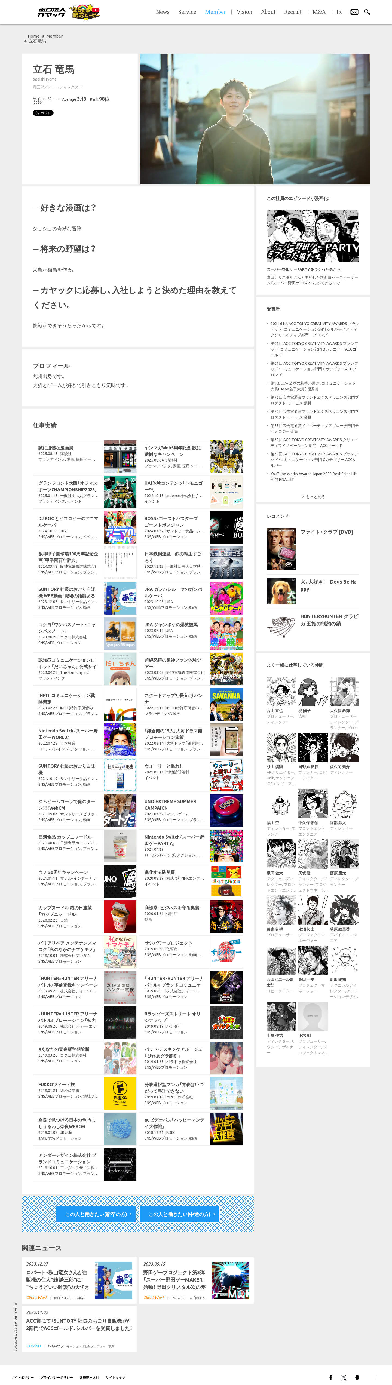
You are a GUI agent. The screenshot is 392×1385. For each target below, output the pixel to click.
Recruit (293, 12)
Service (187, 12)
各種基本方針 (89, 1372)
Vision (244, 12)
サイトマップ (115, 1372)
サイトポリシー (22, 1372)
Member (55, 36)
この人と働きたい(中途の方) (179, 1209)
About (268, 12)
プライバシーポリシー (56, 1372)
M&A (319, 12)
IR (339, 12)
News (163, 12)
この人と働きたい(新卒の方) (96, 1209)
